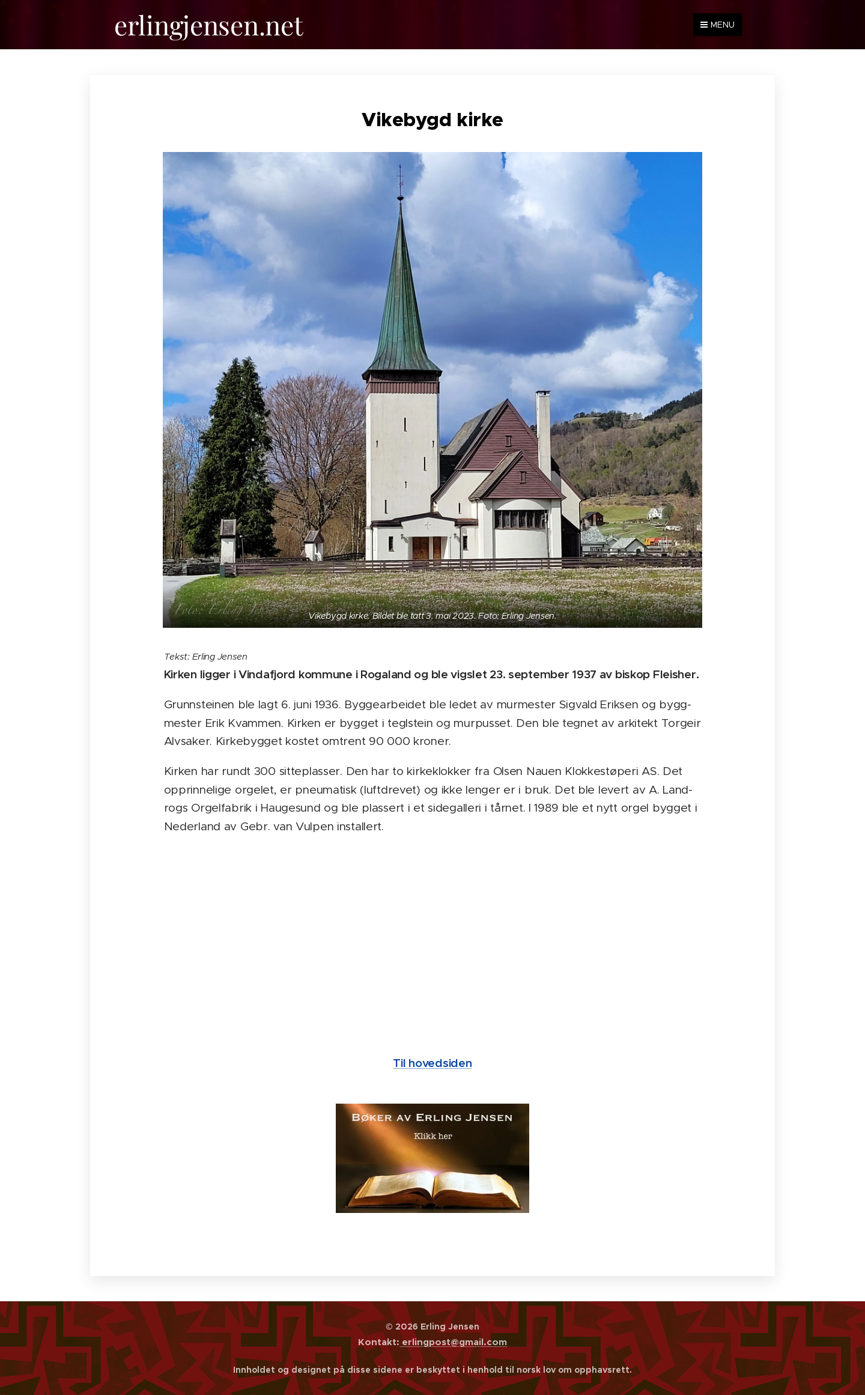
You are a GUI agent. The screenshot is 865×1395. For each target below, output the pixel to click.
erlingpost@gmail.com (453, 1342)
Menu (717, 24)
